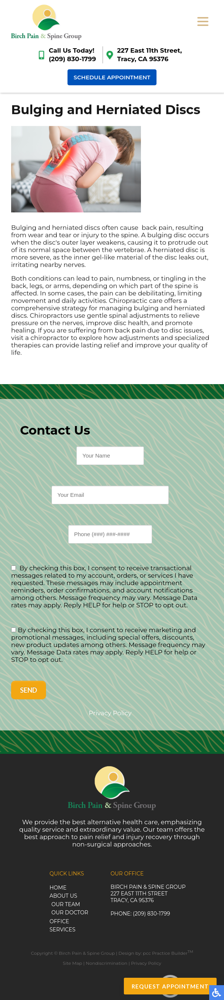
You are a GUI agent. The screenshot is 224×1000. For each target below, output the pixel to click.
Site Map (72, 963)
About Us (63, 895)
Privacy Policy (110, 713)
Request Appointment (170, 986)
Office (59, 921)
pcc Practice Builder (168, 953)
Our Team (65, 904)
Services (62, 929)
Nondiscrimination (106, 963)
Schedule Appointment (112, 77)
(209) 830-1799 (72, 59)
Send (28, 690)
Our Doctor (69, 912)
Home (57, 887)
